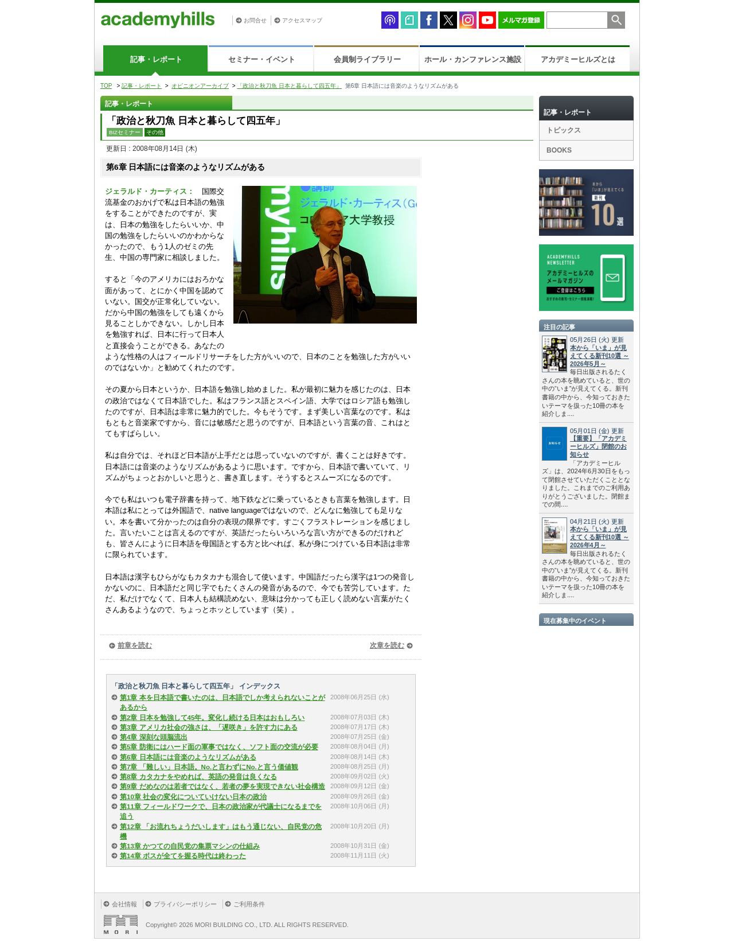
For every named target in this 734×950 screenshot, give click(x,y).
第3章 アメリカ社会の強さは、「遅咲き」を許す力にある (209, 727)
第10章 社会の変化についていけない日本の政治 (193, 796)
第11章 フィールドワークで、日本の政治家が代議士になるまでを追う (221, 811)
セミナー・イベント (261, 59)
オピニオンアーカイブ (200, 86)
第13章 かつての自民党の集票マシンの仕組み (190, 846)
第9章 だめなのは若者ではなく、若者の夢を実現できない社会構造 (222, 786)
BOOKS (559, 150)
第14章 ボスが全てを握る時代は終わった (183, 855)
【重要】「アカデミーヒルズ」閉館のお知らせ (598, 446)
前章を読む (135, 645)
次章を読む (387, 645)
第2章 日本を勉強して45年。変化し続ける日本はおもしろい (212, 717)
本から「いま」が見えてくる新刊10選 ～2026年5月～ (599, 355)
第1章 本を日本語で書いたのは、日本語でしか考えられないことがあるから (222, 702)
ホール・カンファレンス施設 (472, 59)
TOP (106, 86)
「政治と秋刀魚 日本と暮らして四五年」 (289, 86)
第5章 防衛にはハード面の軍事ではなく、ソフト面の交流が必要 (219, 746)
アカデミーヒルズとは (578, 59)
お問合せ (255, 20)
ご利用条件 (249, 904)
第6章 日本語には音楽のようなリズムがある (188, 757)
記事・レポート (156, 59)
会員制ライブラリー (367, 59)
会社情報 (124, 904)
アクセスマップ (302, 20)
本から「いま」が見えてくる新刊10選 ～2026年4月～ (599, 536)
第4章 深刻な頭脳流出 (154, 737)
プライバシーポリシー (185, 904)
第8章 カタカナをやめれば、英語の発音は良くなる (198, 776)
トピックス (563, 130)
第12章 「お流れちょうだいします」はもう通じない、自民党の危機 (221, 831)
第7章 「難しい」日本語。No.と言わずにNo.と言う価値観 (209, 767)
